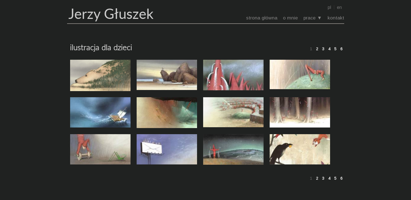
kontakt (336, 18)
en (339, 7)
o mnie (290, 18)
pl (329, 7)
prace (309, 18)
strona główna (261, 18)
